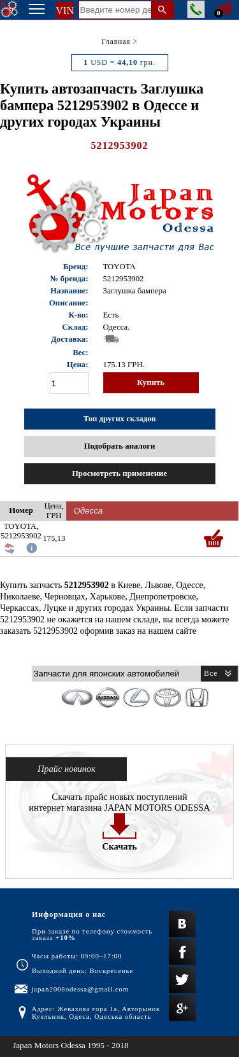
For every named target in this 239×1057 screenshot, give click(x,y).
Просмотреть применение (119, 473)
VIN (64, 10)
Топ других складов (119, 418)
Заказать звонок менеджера (196, 9)
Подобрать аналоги (120, 446)
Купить (150, 382)
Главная (116, 41)
